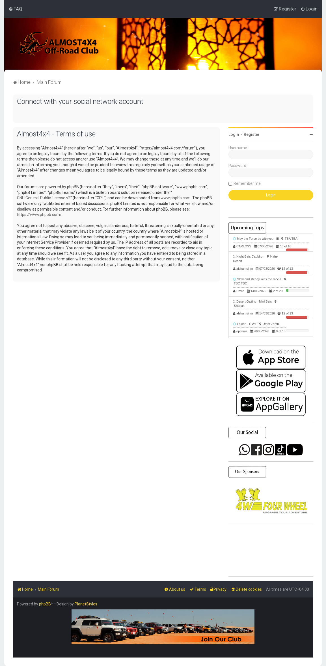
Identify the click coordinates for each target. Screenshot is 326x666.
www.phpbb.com (176, 198)
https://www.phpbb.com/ (39, 214)
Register (252, 134)
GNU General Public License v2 (43, 198)
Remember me (247, 183)
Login (233, 134)
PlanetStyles (86, 604)
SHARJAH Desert (270, 551)
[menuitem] (15, 9)
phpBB (45, 604)
